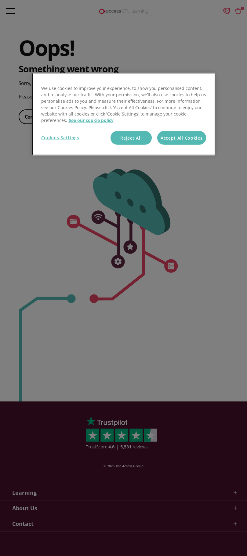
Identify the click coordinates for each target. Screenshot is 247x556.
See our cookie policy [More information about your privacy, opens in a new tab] (91, 120)
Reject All (131, 138)
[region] (123, 114)
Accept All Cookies (182, 138)
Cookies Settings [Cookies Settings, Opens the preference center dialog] (60, 137)
